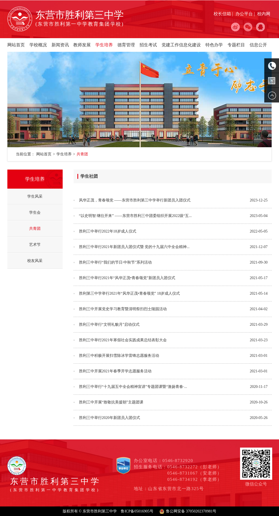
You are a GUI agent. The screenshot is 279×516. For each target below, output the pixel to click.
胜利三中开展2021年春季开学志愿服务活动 (115, 371)
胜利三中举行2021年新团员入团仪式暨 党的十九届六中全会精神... (134, 247)
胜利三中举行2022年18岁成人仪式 (107, 231)
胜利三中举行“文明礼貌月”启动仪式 (109, 324)
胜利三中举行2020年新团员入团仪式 (109, 418)
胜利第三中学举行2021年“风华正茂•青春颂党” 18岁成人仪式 (129, 293)
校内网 (263, 13)
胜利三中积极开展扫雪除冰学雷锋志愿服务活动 (119, 356)
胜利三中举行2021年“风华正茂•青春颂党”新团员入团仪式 (127, 278)
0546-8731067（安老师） (194, 473)
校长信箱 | (224, 13)
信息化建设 (190, 45)
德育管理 (126, 45)
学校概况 (38, 45)
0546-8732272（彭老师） (194, 466)
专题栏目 (236, 45)
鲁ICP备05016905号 (137, 511)
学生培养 (104, 45)
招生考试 (148, 45)
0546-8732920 (177, 460)
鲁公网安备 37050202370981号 (191, 511)
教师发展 (82, 45)
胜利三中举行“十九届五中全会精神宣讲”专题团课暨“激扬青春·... (133, 387)
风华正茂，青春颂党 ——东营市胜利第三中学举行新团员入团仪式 (135, 200)
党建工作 (170, 45)
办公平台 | (245, 13)
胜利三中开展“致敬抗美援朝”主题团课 (111, 402)
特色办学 (214, 45)
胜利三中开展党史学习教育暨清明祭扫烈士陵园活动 (123, 309)
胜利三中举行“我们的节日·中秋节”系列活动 (115, 262)
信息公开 (258, 45)
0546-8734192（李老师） (194, 479)
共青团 (82, 154)
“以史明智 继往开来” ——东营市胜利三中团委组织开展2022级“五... (135, 216)
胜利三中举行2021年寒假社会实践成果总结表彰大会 (123, 340)
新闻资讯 (60, 45)
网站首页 (16, 45)
